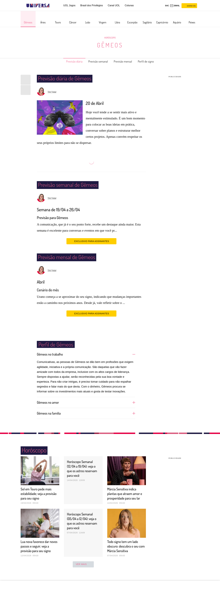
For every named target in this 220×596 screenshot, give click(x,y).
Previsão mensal (125, 61)
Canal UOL (114, 5)
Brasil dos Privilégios (91, 5)
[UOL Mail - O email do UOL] (175, 5)
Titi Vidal (52, 92)
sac (167, 6)
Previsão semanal (96, 61)
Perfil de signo (151, 61)
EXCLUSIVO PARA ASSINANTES (91, 241)
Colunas (129, 5)
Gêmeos (110, 45)
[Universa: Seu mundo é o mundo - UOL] (37, 5)
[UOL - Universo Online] (52, 5)
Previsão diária (69, 61)
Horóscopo (110, 37)
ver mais (83, 573)
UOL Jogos (69, 5)
